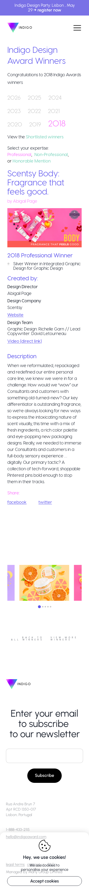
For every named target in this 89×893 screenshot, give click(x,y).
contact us (36, 864)
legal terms (15, 864)
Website (15, 314)
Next (85, 583)
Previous (3, 583)
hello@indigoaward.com (26, 836)
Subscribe (44, 775)
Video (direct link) (24, 340)
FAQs (51, 864)
